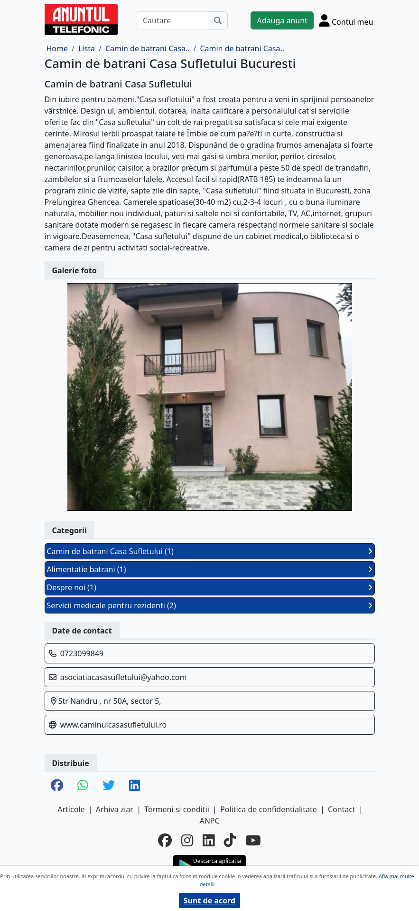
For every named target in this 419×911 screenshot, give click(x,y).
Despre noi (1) (209, 587)
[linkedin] (208, 840)
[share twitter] (108, 786)
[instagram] (187, 840)
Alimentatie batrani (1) (209, 569)
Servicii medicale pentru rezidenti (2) (209, 605)
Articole (70, 809)
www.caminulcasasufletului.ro (113, 724)
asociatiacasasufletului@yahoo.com (123, 677)
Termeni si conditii (176, 809)
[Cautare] (173, 20)
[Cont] (346, 20)
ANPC (209, 820)
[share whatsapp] (82, 786)
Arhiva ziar (114, 809)
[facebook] (165, 840)
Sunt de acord (209, 900)
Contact (341, 809)
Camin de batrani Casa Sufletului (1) (209, 551)
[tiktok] (230, 840)
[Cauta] (218, 20)
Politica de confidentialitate (268, 809)
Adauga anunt (282, 20)
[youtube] (253, 840)
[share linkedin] (134, 786)
